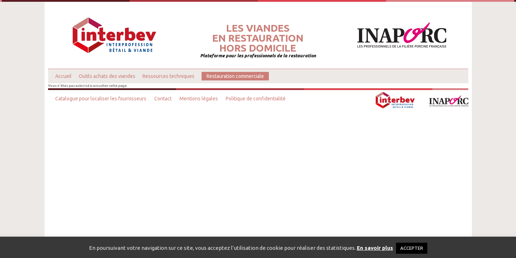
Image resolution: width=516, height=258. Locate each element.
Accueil (63, 76)
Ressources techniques (168, 76)
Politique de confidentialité (256, 98)
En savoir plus (375, 248)
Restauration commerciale (235, 76)
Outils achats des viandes (107, 76)
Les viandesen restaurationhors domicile (257, 38)
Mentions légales (198, 98)
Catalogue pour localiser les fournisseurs (100, 98)
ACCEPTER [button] (411, 248)
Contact (163, 98)
